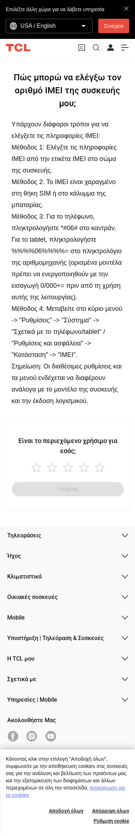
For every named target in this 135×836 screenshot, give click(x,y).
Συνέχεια (113, 26)
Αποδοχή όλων (66, 811)
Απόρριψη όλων (110, 811)
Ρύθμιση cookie (111, 821)
